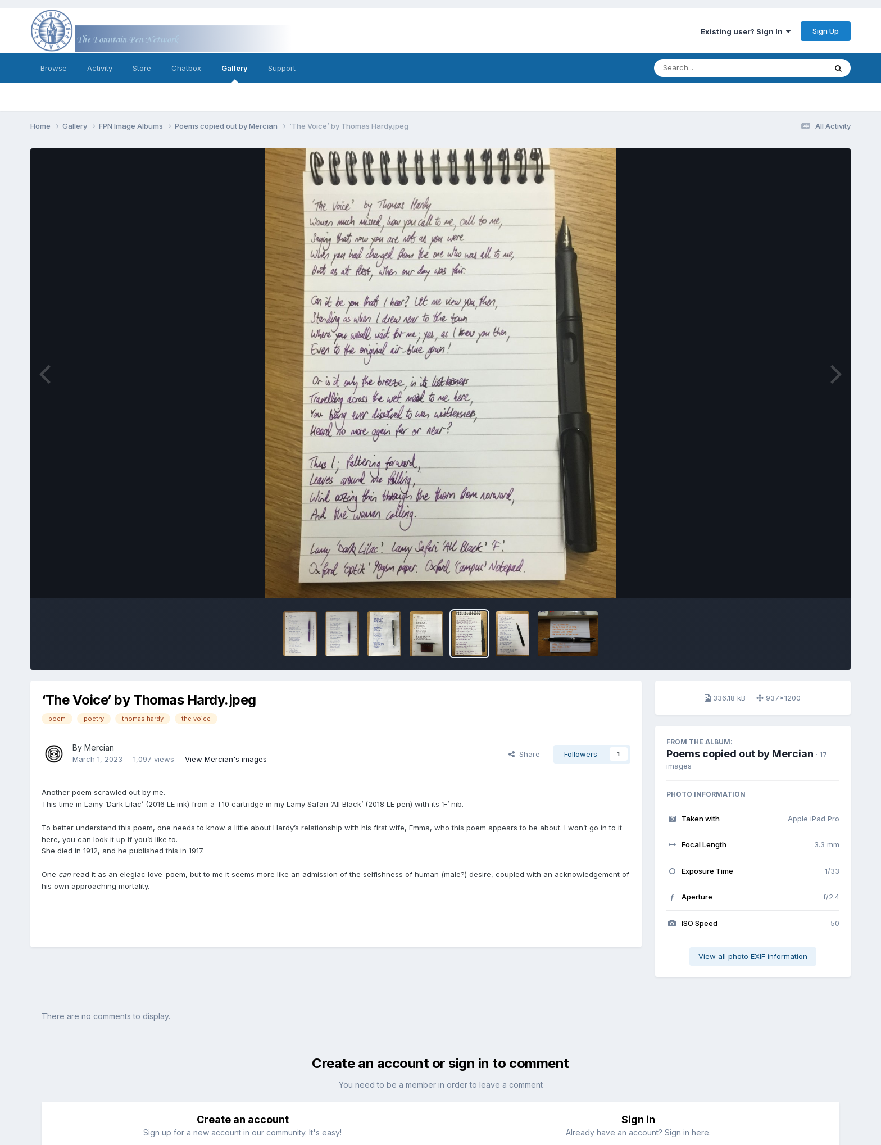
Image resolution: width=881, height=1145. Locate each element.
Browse (53, 67)
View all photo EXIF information (752, 956)
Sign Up (825, 30)
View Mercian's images (226, 759)
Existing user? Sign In (746, 31)
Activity (99, 67)
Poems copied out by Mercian (740, 754)
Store (142, 67)
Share (524, 753)
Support (282, 67)
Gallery (234, 73)
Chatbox (186, 67)
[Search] (709, 68)
